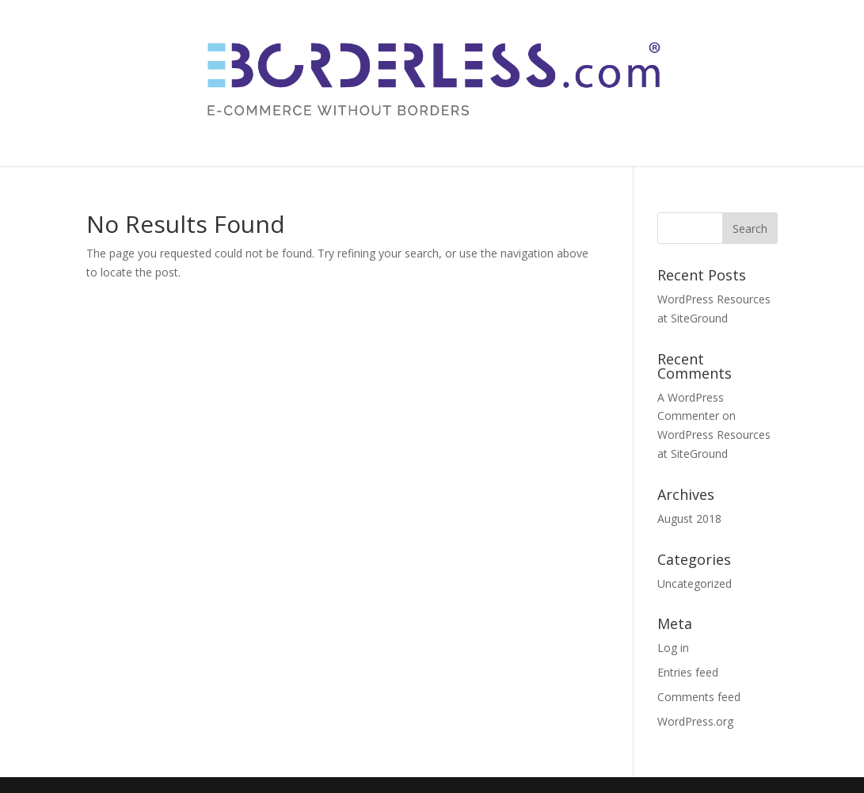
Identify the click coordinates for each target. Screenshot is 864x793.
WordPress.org (695, 721)
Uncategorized (694, 583)
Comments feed (698, 696)
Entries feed (687, 672)
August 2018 (689, 518)
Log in (673, 647)
